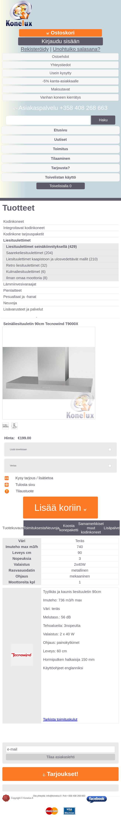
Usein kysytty (60, 73)
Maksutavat (60, 89)
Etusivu (60, 130)
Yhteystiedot (60, 65)
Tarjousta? (60, 168)
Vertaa (13, 465)
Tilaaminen (60, 158)
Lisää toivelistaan (18, 449)
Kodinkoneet (13, 221)
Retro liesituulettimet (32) (26, 265)
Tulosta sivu (19, 485)
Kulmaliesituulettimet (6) (25, 272)
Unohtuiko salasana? (76, 49)
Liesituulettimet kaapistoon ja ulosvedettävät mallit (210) (52, 259)
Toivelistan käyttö (60, 177)
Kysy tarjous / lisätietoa (28, 478)
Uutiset (60, 139)
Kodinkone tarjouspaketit (23, 234)
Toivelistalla (60, 186)
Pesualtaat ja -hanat (19, 297)
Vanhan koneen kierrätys (60, 97)
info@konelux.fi (54, 796)
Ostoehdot (60, 57)
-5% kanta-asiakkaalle (60, 81)
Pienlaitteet (12, 290)
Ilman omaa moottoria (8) (26, 278)
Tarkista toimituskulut (60, 719)
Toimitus (60, 149)
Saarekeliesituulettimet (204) (29, 253)
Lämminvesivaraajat (19, 284)
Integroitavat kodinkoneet (24, 228)
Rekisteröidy (35, 49)
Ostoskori (60, 33)
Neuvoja (10, 303)
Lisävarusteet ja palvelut (23, 309)
